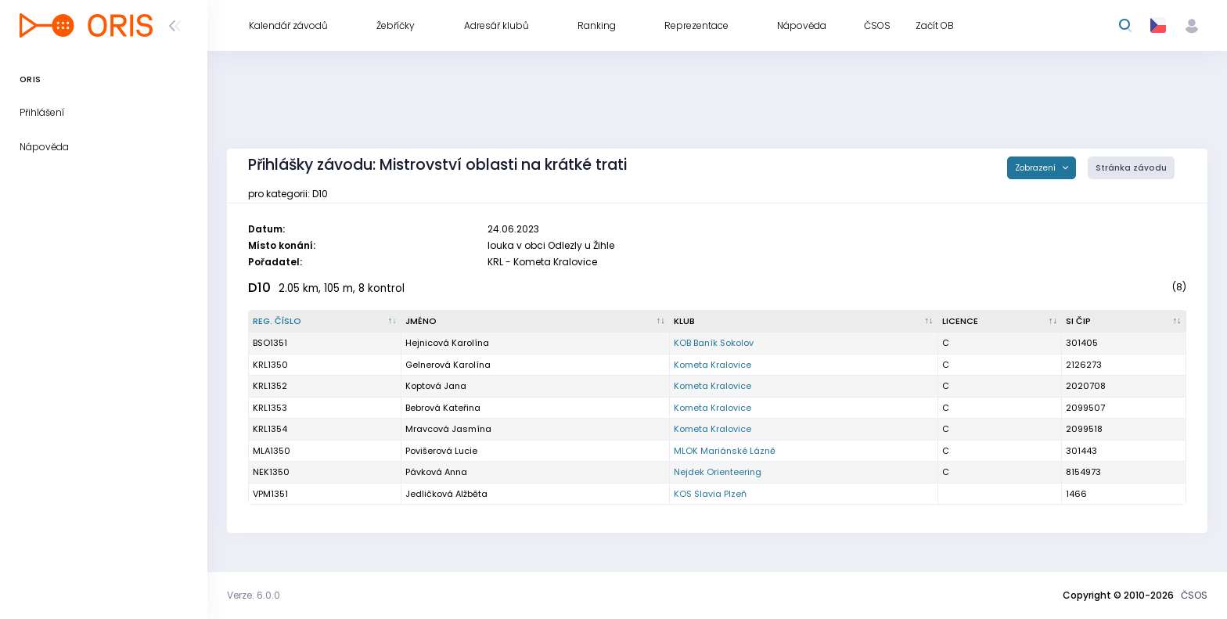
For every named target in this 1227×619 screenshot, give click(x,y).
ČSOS (1194, 595)
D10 (259, 288)
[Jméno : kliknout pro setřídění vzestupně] (535, 322)
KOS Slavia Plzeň (710, 494)
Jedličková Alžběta (446, 494)
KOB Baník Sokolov (714, 342)
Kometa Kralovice (712, 364)
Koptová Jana (435, 386)
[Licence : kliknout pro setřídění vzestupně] (1000, 322)
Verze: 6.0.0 (253, 595)
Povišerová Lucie (441, 450)
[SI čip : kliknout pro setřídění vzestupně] (1124, 322)
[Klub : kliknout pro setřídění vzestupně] (804, 322)
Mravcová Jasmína (448, 429)
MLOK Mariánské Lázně (724, 450)
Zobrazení (1036, 168)
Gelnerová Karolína (448, 364)
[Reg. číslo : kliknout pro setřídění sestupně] (325, 322)
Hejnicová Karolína (447, 342)
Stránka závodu (1131, 168)
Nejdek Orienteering (717, 472)
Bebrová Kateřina (442, 407)
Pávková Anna (436, 472)
